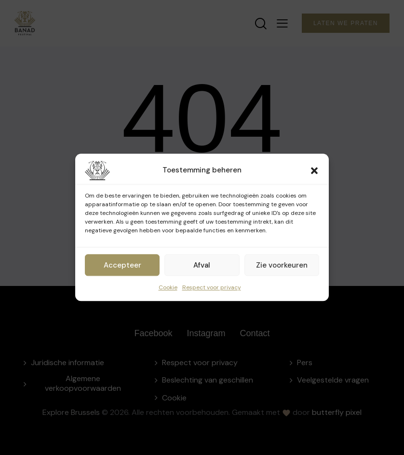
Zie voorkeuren (282, 265)
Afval (201, 265)
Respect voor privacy (211, 287)
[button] (314, 170)
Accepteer (122, 265)
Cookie (168, 287)
